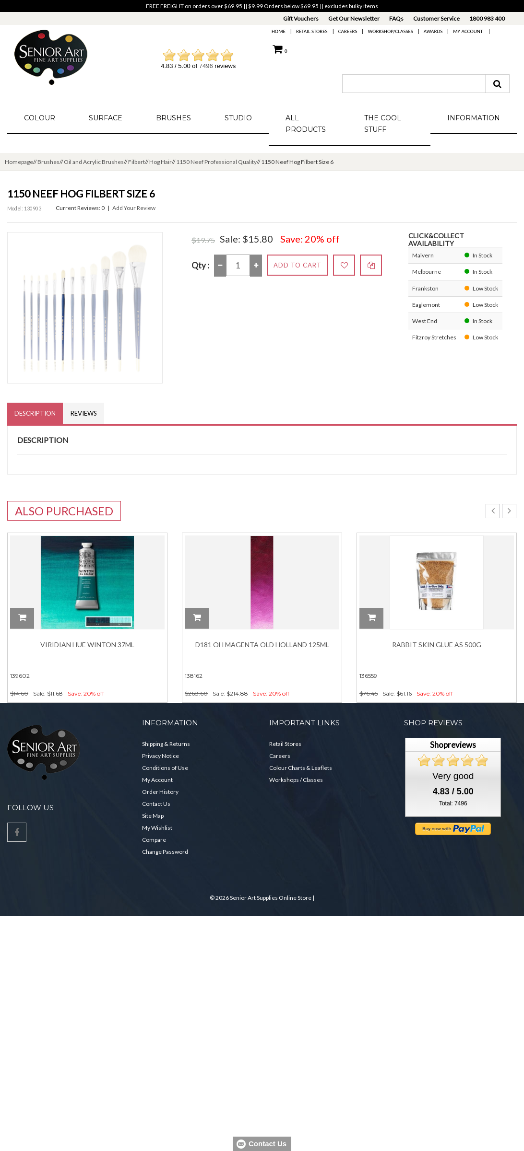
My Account (468, 31)
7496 (206, 66)
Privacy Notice (160, 763)
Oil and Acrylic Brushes (94, 161)
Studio (238, 118)
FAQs (396, 18)
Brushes (173, 118)
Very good (453, 784)
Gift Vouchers (301, 18)
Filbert (136, 161)
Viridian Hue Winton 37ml (87, 644)
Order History (160, 799)
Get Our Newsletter (354, 18)
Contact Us (156, 811)
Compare (154, 847)
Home (279, 31)
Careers (347, 31)
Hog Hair (160, 161)
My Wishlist (157, 835)
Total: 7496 (453, 811)
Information (473, 118)
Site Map (153, 823)
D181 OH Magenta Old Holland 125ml (262, 644)
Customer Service (436, 18)
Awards (433, 31)
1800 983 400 (487, 18)
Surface (105, 118)
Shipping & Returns (166, 752)
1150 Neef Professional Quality (216, 161)
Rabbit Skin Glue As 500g (436, 644)
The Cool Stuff (382, 124)
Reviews (84, 413)
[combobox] (414, 83)
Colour (39, 118)
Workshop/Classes (390, 31)
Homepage (19, 161)
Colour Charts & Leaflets (300, 775)
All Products (306, 124)
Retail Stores (312, 31)
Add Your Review (133, 207)
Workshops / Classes (296, 787)
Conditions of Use (165, 775)
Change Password (165, 859)
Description (35, 413)
